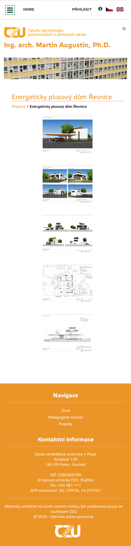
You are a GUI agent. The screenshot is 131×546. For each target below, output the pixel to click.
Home (28, 9)
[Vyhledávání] (124, 29)
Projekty (18, 107)
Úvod (65, 411)
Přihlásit (82, 9)
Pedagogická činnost (65, 417)
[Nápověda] (100, 9)
